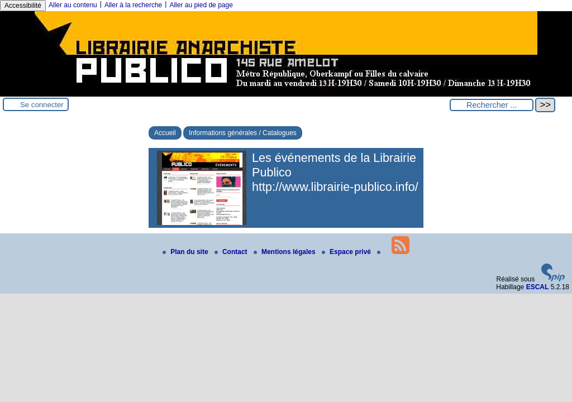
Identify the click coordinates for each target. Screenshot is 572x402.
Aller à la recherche (133, 5)
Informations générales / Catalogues (243, 133)
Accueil (165, 133)
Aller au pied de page (200, 5)
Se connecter (42, 104)
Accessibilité (22, 5)
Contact (231, 252)
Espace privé (347, 252)
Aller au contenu (73, 5)
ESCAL (537, 287)
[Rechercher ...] (491, 105)
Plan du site (186, 252)
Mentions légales (285, 252)
